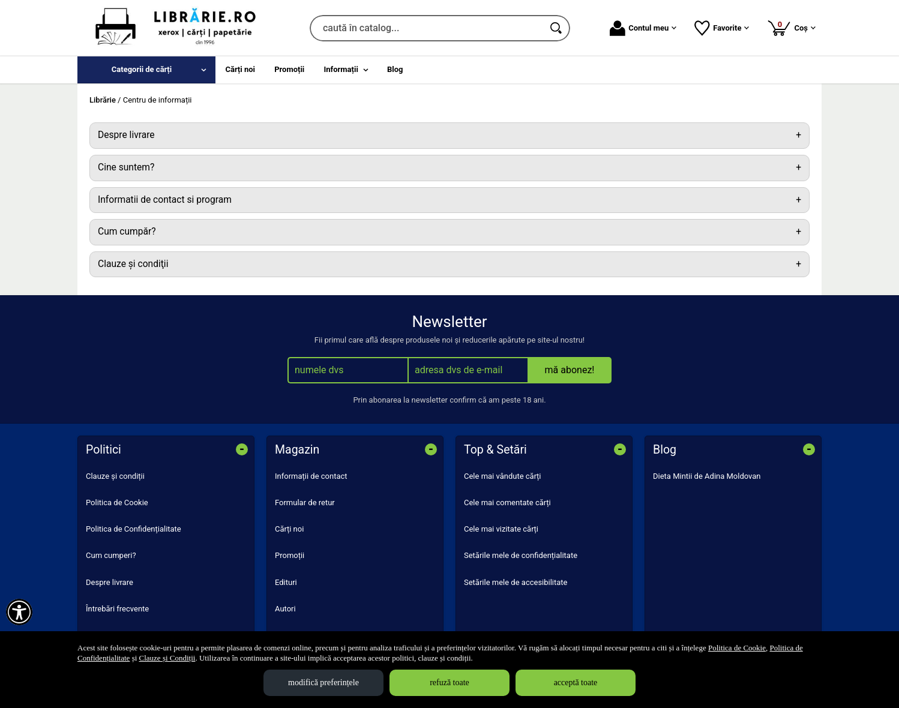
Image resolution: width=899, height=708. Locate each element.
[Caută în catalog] (557, 28)
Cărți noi (289, 528)
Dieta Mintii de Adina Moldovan (707, 476)
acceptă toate (576, 682)
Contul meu (643, 28)
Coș (791, 27)
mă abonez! (570, 370)
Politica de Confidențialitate (133, 528)
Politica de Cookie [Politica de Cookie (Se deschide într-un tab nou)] (737, 647)
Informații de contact (311, 476)
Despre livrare (126, 135)
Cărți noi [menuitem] (240, 69)
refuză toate (449, 682)
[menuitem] (146, 69)
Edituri (286, 582)
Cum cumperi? (111, 555)
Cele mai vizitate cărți (501, 528)
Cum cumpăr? (127, 231)
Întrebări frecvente (117, 608)
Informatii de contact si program (165, 199)
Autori (285, 608)
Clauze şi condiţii (133, 264)
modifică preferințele (323, 682)
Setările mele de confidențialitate (520, 555)
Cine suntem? (126, 167)
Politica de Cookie (117, 502)
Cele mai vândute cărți (502, 476)
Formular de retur (305, 502)
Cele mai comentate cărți (507, 502)
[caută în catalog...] (427, 28)
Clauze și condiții (115, 476)
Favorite (721, 28)
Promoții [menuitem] (289, 69)
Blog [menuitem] (395, 69)
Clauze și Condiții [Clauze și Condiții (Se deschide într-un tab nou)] (167, 657)
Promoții (289, 555)
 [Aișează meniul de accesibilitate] (19, 612)
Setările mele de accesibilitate (516, 582)
